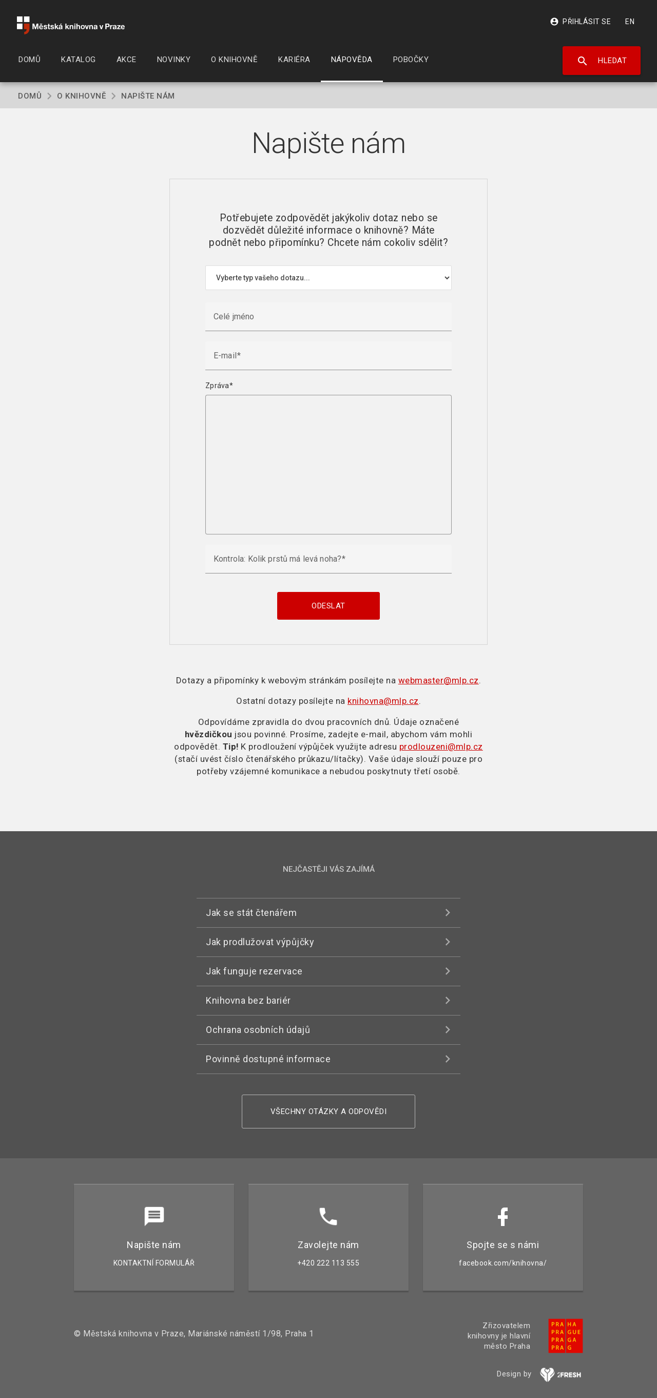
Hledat (601, 61)
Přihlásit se (580, 21)
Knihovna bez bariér (248, 1000)
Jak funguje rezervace (254, 971)
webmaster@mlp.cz (438, 680)
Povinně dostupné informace (268, 1059)
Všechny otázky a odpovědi (328, 1111)
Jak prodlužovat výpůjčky (260, 941)
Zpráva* (219, 385)
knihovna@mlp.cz (383, 701)
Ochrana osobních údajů (258, 1029)
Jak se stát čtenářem (251, 912)
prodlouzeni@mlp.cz (441, 746)
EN (629, 21)
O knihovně (81, 96)
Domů (30, 96)
